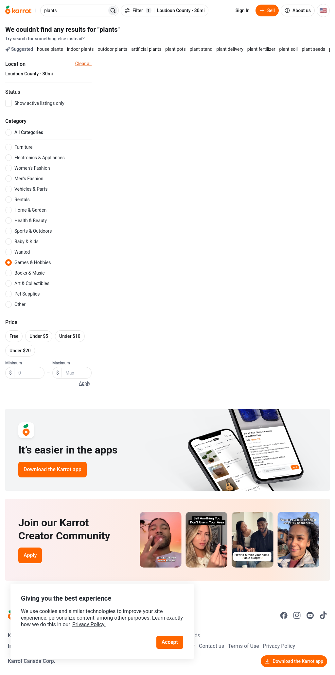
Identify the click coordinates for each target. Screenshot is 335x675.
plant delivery (229, 49)
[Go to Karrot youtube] (310, 615)
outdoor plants (112, 49)
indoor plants (80, 49)
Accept (170, 642)
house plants (50, 49)
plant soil (288, 49)
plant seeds (313, 49)
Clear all (83, 63)
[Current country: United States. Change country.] (323, 10)
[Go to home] (18, 10)
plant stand (201, 49)
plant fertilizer (261, 49)
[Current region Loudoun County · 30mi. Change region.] (29, 74)
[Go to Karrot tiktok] (323, 615)
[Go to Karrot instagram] (297, 615)
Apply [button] (84, 383)
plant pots (175, 49)
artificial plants (146, 49)
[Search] (112, 10)
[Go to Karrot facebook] (284, 615)
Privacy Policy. (89, 624)
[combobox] (74, 10)
